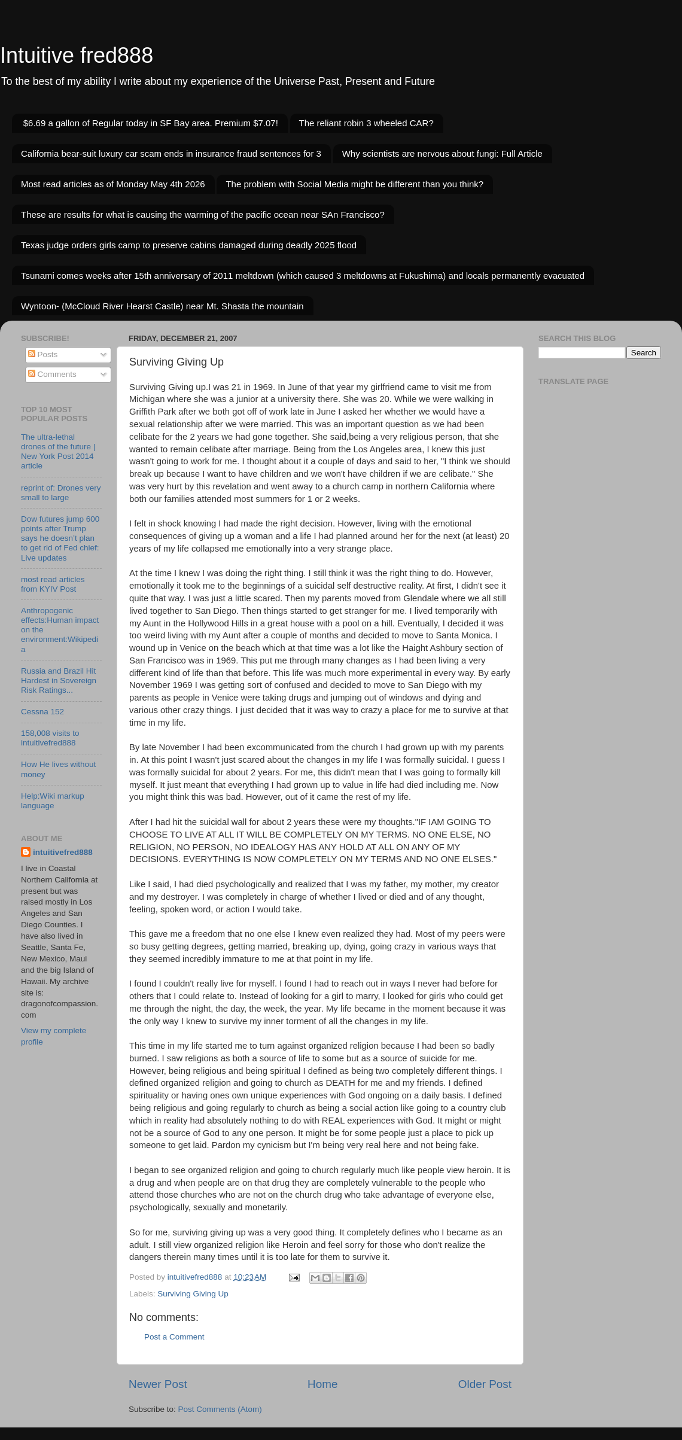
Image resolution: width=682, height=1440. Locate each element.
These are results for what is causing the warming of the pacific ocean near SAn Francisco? (203, 214)
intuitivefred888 (63, 852)
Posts (43, 354)
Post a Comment (174, 1336)
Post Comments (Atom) (220, 1409)
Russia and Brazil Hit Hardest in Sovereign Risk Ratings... (58, 680)
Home (322, 1384)
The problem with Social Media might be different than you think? (354, 184)
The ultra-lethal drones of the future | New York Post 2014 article (58, 452)
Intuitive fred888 (76, 55)
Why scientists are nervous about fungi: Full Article (442, 153)
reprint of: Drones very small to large (61, 492)
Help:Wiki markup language (52, 800)
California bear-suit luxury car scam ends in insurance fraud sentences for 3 (171, 153)
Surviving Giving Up (193, 1293)
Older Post (485, 1384)
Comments (52, 374)
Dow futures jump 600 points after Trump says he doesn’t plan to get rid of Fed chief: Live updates (60, 538)
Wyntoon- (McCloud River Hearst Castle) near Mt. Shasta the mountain (162, 306)
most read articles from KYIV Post (53, 584)
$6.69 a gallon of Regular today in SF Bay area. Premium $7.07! (150, 123)
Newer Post (158, 1384)
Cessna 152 (42, 711)
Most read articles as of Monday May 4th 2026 (113, 184)
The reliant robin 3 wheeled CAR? (366, 123)
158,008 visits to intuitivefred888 (50, 738)
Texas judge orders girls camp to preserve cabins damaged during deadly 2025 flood (189, 245)
